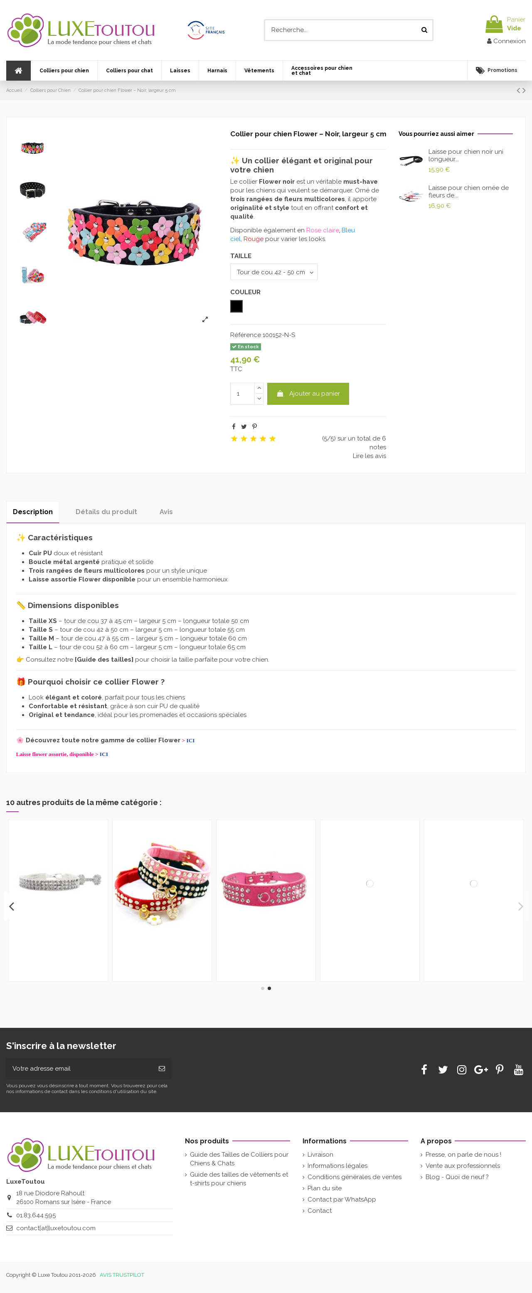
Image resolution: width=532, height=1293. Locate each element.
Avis (166, 512)
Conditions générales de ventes (354, 1177)
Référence (245, 335)
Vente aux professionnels (463, 1166)
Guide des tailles (104, 659)
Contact (320, 1210)
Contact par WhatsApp (342, 1199)
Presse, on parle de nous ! (463, 1154)
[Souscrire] (162, 1069)
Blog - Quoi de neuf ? (457, 1177)
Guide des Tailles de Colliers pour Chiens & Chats (239, 1159)
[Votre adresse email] (79, 1069)
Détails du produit (106, 512)
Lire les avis (369, 456)
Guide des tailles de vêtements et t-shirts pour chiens (239, 1179)
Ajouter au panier (308, 393)
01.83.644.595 (36, 1215)
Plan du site (325, 1188)
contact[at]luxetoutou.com (56, 1228)
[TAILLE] (274, 272)
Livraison (320, 1154)
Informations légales (337, 1166)
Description (33, 512)
